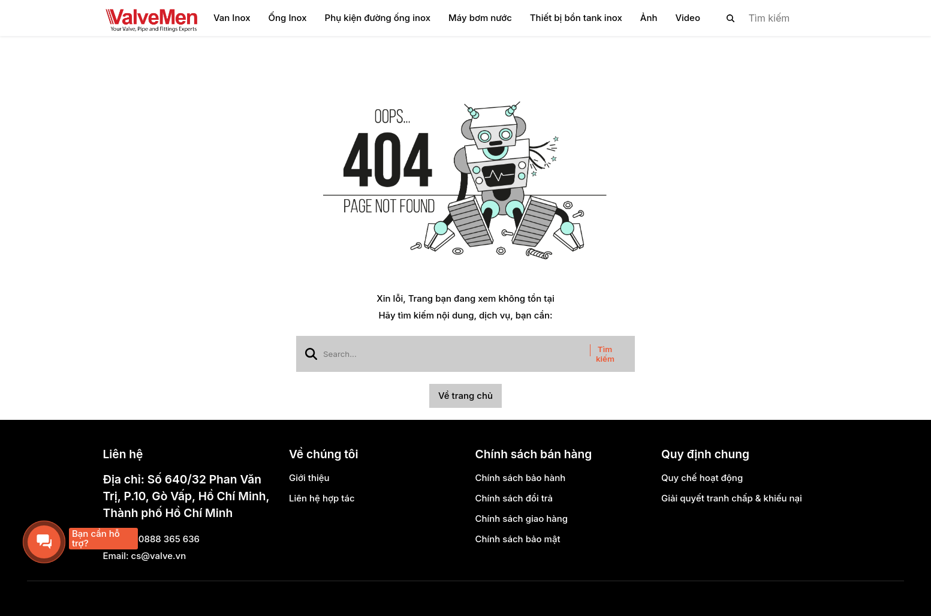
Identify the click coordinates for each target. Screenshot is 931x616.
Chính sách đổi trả (514, 498)
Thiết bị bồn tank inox (576, 17)
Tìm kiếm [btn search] (605, 353)
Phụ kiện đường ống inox (377, 17)
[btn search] (730, 18)
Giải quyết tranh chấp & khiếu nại (731, 498)
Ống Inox (288, 17)
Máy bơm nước (480, 17)
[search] (767, 18)
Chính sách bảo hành (520, 477)
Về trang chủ (465, 395)
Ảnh (649, 17)
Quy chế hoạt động (702, 477)
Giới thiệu (309, 477)
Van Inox (232, 17)
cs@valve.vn (158, 555)
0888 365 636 (169, 539)
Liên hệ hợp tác (322, 498)
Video (687, 17)
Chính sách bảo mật (518, 539)
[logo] (151, 18)
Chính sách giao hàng (521, 518)
